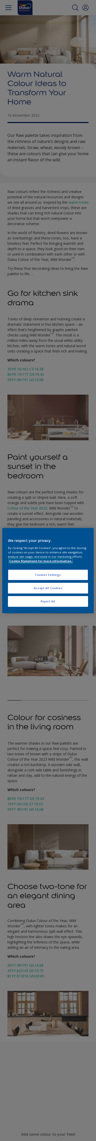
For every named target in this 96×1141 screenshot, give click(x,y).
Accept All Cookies (48, 588)
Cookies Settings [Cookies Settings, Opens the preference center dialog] (48, 575)
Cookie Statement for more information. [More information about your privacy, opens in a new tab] (40, 561)
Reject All (48, 601)
